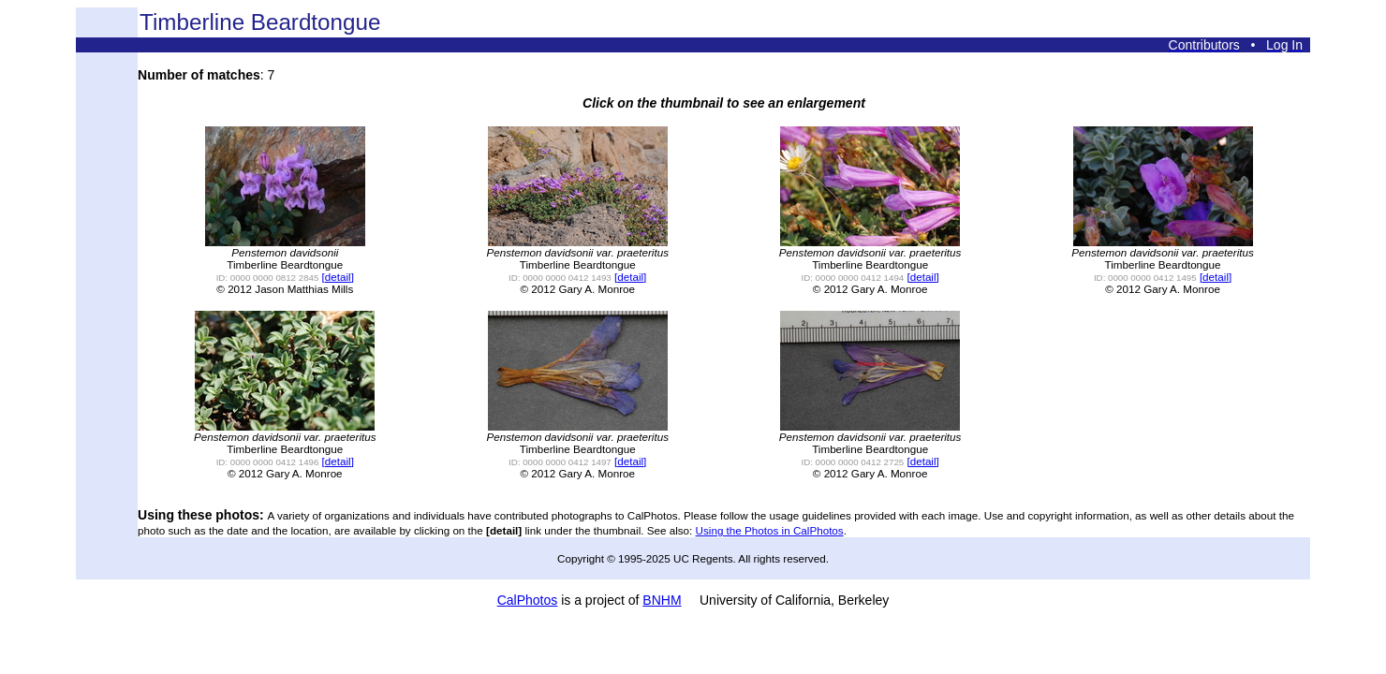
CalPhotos (527, 600)
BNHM (661, 600)
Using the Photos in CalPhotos (770, 530)
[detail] (338, 277)
